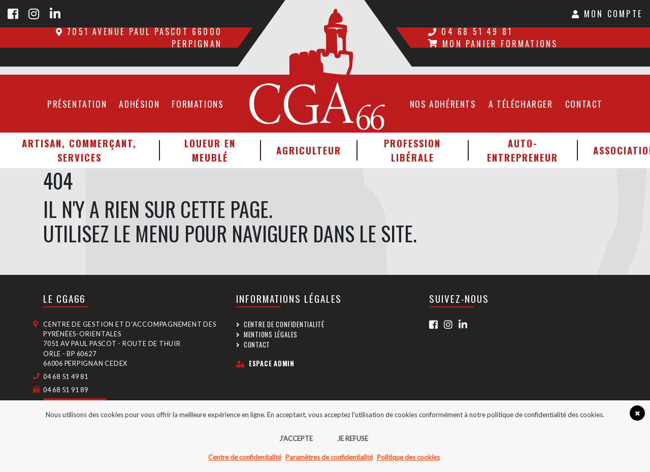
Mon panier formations (493, 44)
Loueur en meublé (210, 150)
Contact (584, 103)
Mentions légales (271, 334)
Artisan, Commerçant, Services (79, 150)
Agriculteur (308, 150)
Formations (197, 103)
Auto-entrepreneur (522, 150)
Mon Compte (607, 14)
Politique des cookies (408, 457)
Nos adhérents (443, 103)
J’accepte (296, 438)
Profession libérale (412, 150)
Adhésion (139, 103)
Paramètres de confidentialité (329, 457)
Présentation (77, 103)
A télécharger (521, 103)
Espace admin (265, 363)
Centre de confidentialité (284, 324)
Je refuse (352, 438)
